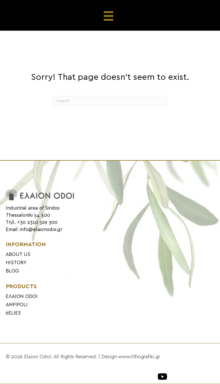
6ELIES (13, 313)
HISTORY (16, 263)
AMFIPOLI (17, 305)
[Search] (110, 101)
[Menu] (110, 16)
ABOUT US (18, 254)
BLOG (12, 271)
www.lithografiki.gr (139, 357)
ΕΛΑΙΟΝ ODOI (22, 296)
